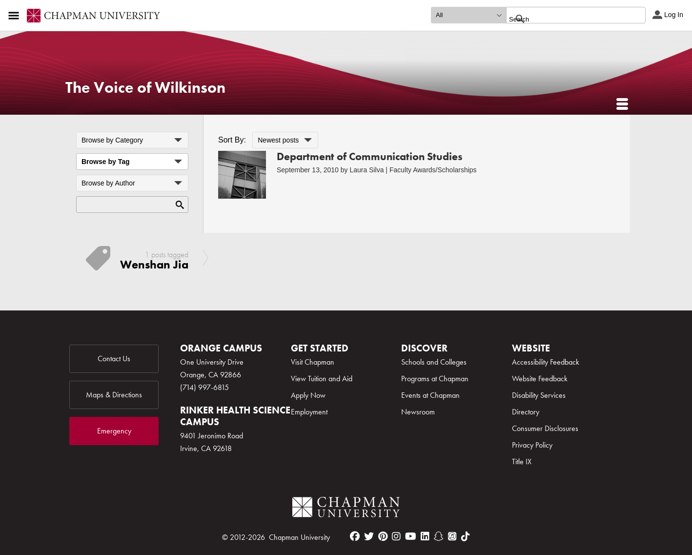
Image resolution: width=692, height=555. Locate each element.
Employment (309, 412)
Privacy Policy (532, 445)
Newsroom (418, 412)
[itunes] (452, 536)
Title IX (521, 461)
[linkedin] (425, 536)
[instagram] (396, 536)
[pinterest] (382, 536)
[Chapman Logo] (346, 509)
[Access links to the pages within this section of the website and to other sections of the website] (15, 15)
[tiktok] (465, 536)
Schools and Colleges (434, 362)
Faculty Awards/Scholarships (433, 170)
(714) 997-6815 (204, 387)
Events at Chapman (430, 395)
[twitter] (369, 536)
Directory (525, 412)
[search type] (468, 15)
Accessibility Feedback (545, 362)
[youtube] (410, 536)
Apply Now (308, 395)
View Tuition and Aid (321, 378)
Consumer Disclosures (545, 428)
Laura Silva (366, 170)
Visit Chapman (312, 362)
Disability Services (539, 395)
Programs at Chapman (434, 378)
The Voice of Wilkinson (145, 88)
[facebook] (355, 536)
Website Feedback (540, 378)
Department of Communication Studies (370, 156)
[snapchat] (439, 536)
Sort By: (232, 140)
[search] (565, 19)
